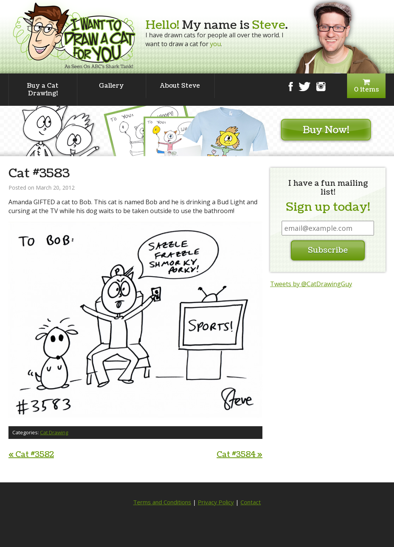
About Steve (180, 86)
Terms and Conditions (162, 502)
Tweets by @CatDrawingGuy (311, 284)
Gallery (111, 86)
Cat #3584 (239, 454)
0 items (366, 86)
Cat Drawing (54, 432)
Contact (250, 502)
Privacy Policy (216, 502)
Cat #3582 (31, 454)
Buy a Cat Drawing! (42, 90)
